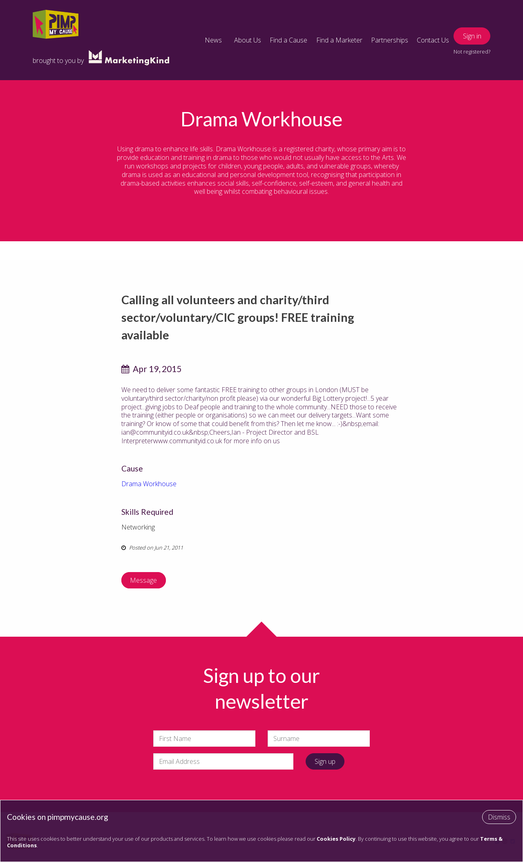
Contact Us (433, 40)
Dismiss (499, 817)
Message (143, 580)
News (213, 40)
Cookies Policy (336, 838)
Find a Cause (288, 40)
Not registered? (472, 51)
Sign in (472, 35)
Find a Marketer (339, 40)
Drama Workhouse (149, 483)
